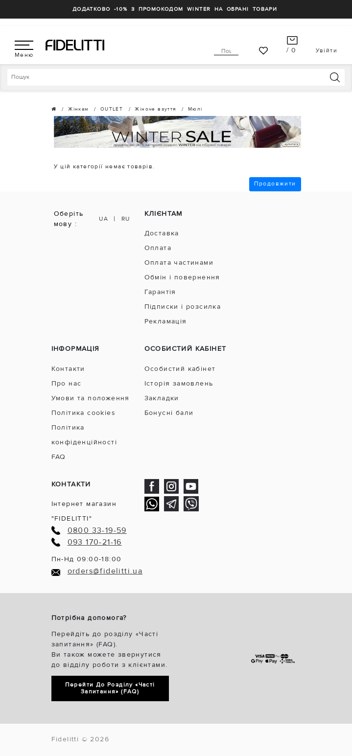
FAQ (58, 457)
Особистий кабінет (180, 369)
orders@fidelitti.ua (105, 571)
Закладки (161, 398)
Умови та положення (90, 398)
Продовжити (275, 183)
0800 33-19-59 (97, 530)
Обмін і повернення (182, 277)
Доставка (161, 233)
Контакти (68, 369)
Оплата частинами (178, 262)
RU (125, 219)
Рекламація (165, 321)
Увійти (326, 50)
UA (103, 219)
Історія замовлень (178, 383)
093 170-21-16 (95, 542)
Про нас (66, 383)
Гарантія (160, 292)
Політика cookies (83, 413)
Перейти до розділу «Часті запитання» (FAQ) (110, 688)
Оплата (157, 248)
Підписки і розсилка (182, 306)
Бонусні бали (169, 413)
